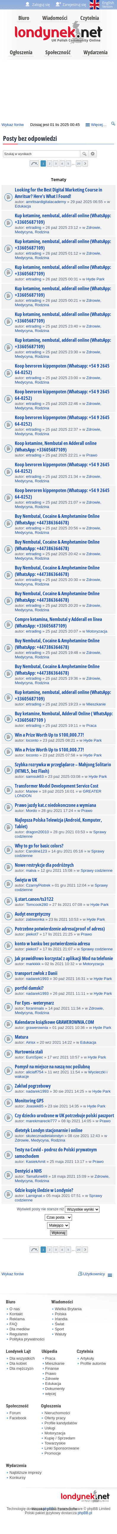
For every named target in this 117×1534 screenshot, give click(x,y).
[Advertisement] (58, 89)
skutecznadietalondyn (44, 1136)
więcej (50, 1393)
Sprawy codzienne (97, 870)
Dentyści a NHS (28, 1171)
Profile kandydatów (60, 1423)
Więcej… (99, 124)
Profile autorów (93, 1363)
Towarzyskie (54, 1443)
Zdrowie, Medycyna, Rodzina (40, 1140)
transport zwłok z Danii (36, 973)
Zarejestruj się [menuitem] (74, 4)
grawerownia (37, 1027)
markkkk (33, 964)
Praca (91, 725)
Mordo (31, 810)
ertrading (33, 227)
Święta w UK (26, 880)
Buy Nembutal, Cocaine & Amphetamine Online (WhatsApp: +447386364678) (57, 519)
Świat (59, 1324)
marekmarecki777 (41, 1121)
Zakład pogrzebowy (33, 1086)
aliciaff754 (34, 1072)
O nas (14, 1309)
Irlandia (61, 1319)
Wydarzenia (96, 52)
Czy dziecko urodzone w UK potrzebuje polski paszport (64, 1115)
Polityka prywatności (26, 1339)
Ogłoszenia (21, 52)
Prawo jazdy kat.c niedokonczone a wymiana (55, 805)
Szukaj (84, 153)
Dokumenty (55, 1388)
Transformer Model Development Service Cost (56, 786)
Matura (21, 1037)
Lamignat (34, 1195)
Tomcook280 (37, 904)
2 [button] (50, 163)
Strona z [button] (34, 163)
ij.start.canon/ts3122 (34, 899)
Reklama (17, 1319)
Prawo (91, 455)
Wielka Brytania (68, 1309)
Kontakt (16, 1314)
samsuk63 (35, 776)
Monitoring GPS (29, 1100)
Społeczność (57, 52)
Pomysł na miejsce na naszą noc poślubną (52, 1066)
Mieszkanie (96, 704)
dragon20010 (37, 832)
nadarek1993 (37, 978)
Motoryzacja (96, 631)
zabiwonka (35, 919)
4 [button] (62, 163)
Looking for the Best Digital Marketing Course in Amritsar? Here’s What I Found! (58, 192)
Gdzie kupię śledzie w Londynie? (44, 1190)
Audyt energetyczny (32, 914)
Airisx (30, 1042)
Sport (59, 1329)
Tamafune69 (36, 1176)
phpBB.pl (85, 1513)
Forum (15, 1413)
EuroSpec (34, 1057)
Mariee (32, 791)
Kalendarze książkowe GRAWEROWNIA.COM (54, 1022)
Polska (60, 1314)
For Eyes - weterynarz (34, 1003)
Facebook (17, 1418)
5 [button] (68, 163)
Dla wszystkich (22, 1358)
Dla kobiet (18, 1363)
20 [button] (78, 163)
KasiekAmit (35, 1161)
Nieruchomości (57, 1413)
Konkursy (17, 1477)
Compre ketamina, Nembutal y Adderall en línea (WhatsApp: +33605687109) (58, 622)
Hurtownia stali (29, 1051)
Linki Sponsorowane (61, 1448)
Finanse (52, 1368)
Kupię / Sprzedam (59, 1438)
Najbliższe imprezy (25, 1472)
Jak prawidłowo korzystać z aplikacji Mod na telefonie (64, 958)
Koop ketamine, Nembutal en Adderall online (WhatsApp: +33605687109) (56, 446)
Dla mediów (19, 1329)
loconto (32, 740)
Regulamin (18, 1334)
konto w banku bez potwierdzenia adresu (52, 943)
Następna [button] (85, 163)
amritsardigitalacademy (46, 201)
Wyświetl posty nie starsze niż (58, 1209)
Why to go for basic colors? (39, 845)
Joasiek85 (34, 1106)
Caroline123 (36, 851)
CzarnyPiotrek (38, 885)
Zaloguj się (41, 4)
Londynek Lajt (18, 1351)
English (108, 4)
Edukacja (23, 206)
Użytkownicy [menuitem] (94, 1274)
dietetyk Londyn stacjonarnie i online (48, 1130)
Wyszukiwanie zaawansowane (93, 153)
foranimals (35, 1008)
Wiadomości (54, 17)
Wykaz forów (12, 124)
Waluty (60, 1334)
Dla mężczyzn (21, 1368)
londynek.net (58, 31)
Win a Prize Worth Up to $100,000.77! (49, 735)
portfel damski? (29, 988)
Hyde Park (95, 279)
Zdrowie (52, 1378)
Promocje (52, 1453)
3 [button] (56, 163)
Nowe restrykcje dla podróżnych (44, 865)
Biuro (23, 17)
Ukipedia (49, 1351)
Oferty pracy (54, 1418)
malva (31, 870)
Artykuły (87, 1358)
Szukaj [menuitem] (113, 124)
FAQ (13, 1324)
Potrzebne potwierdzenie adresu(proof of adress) (60, 928)
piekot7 (32, 934)
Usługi (49, 1428)
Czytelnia (89, 17)
